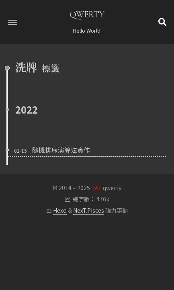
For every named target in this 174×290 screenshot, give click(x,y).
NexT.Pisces (88, 210)
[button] (12, 22)
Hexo (60, 210)
